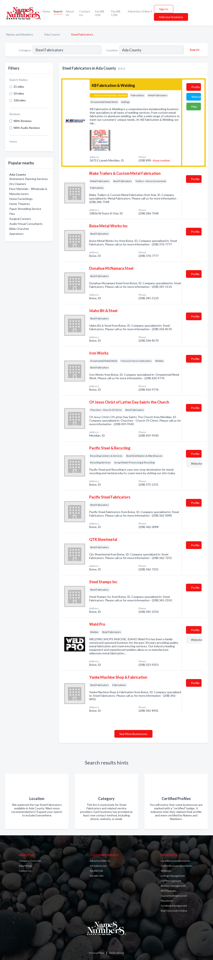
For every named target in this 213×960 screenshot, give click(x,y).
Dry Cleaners (17, 184)
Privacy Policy (96, 952)
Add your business (171, 17)
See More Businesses (133, 734)
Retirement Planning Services (28, 179)
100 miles (20, 100)
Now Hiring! (25, 865)
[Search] (194, 50)
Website (196, 96)
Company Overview (30, 860)
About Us (70, 13)
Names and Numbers (19, 34)
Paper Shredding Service (25, 208)
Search (57, 11)
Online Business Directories (176, 865)
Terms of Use (116, 952)
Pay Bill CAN (115, 13)
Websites (166, 870)
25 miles (19, 86)
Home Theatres (19, 204)
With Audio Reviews (27, 127)
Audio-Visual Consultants (26, 223)
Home (46, 11)
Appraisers (16, 233)
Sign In (163, 9)
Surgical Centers (20, 218)
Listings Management (173, 875)
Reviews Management (173, 885)
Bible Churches (19, 228)
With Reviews (23, 121)
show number (161, 160)
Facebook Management (174, 905)
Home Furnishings (21, 199)
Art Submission (98, 865)
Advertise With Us (100, 860)
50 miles (19, 93)
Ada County (52, 34)
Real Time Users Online (174, 910)
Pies (12, 213)
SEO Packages (168, 890)
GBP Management (171, 880)
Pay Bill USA (99, 13)
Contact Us (84, 13)
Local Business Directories (176, 860)
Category (25, 50)
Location (112, 50)
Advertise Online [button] (139, 11)
